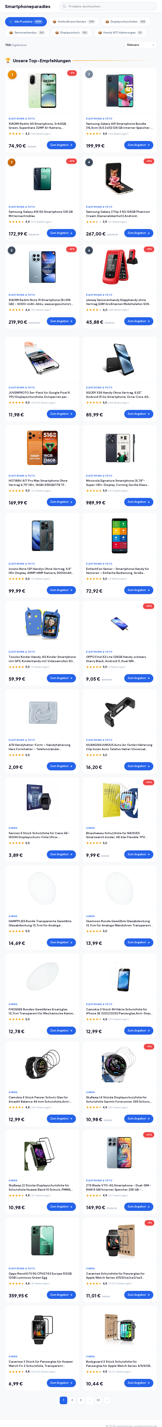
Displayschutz (71, 32)
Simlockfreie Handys (74, 21)
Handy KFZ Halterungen (120, 32)
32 (98, 1400)
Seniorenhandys (27, 32)
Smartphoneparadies (27, 6)
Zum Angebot (61, 145)
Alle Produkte (26, 21)
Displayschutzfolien (126, 21)
